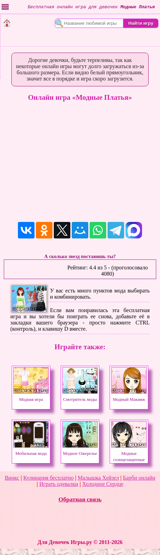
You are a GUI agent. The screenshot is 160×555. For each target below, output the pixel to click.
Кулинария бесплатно (48, 478)
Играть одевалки (58, 484)
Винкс (12, 478)
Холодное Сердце (102, 484)
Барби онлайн (139, 478)
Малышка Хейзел (98, 478)
